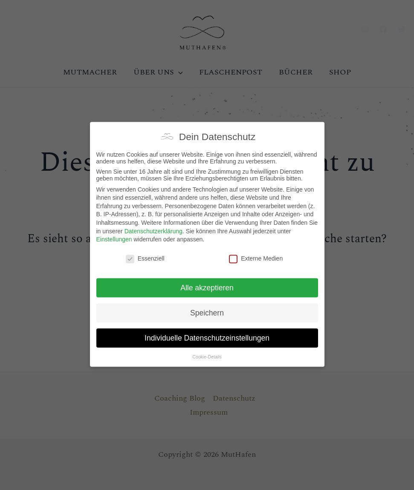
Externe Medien (256, 249)
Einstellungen (114, 230)
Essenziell (145, 249)
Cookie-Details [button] (206, 347)
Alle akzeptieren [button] (207, 278)
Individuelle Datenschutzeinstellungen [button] (207, 328)
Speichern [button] (207, 303)
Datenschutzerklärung (153, 221)
